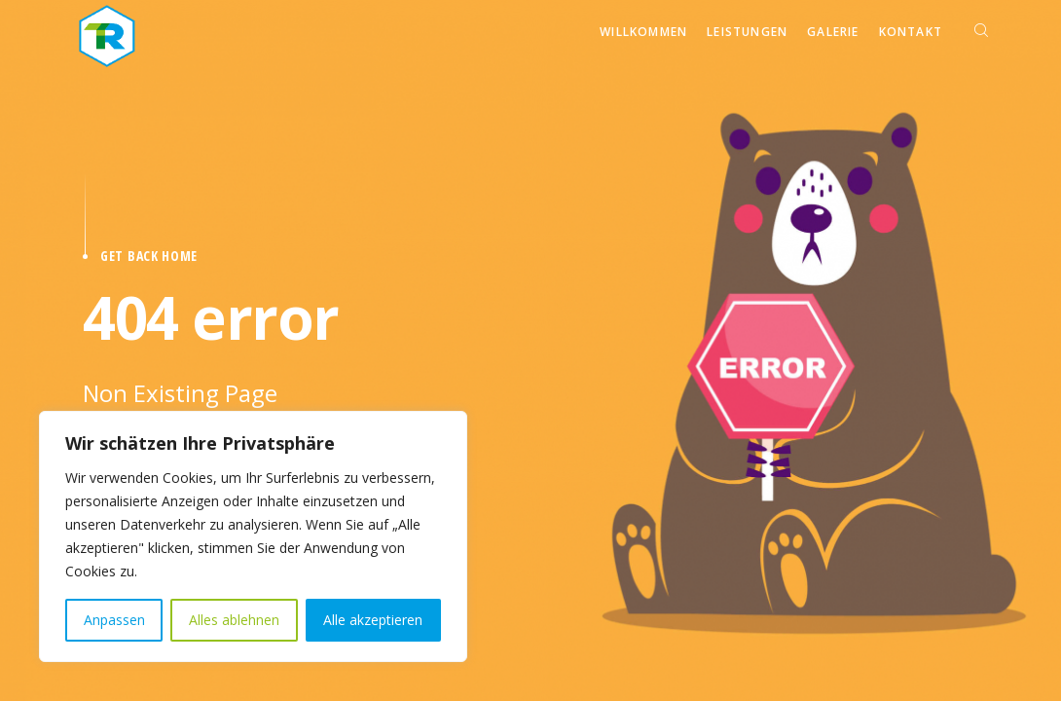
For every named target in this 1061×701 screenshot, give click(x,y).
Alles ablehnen (234, 619)
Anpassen (114, 619)
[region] (253, 536)
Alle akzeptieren (372, 619)
